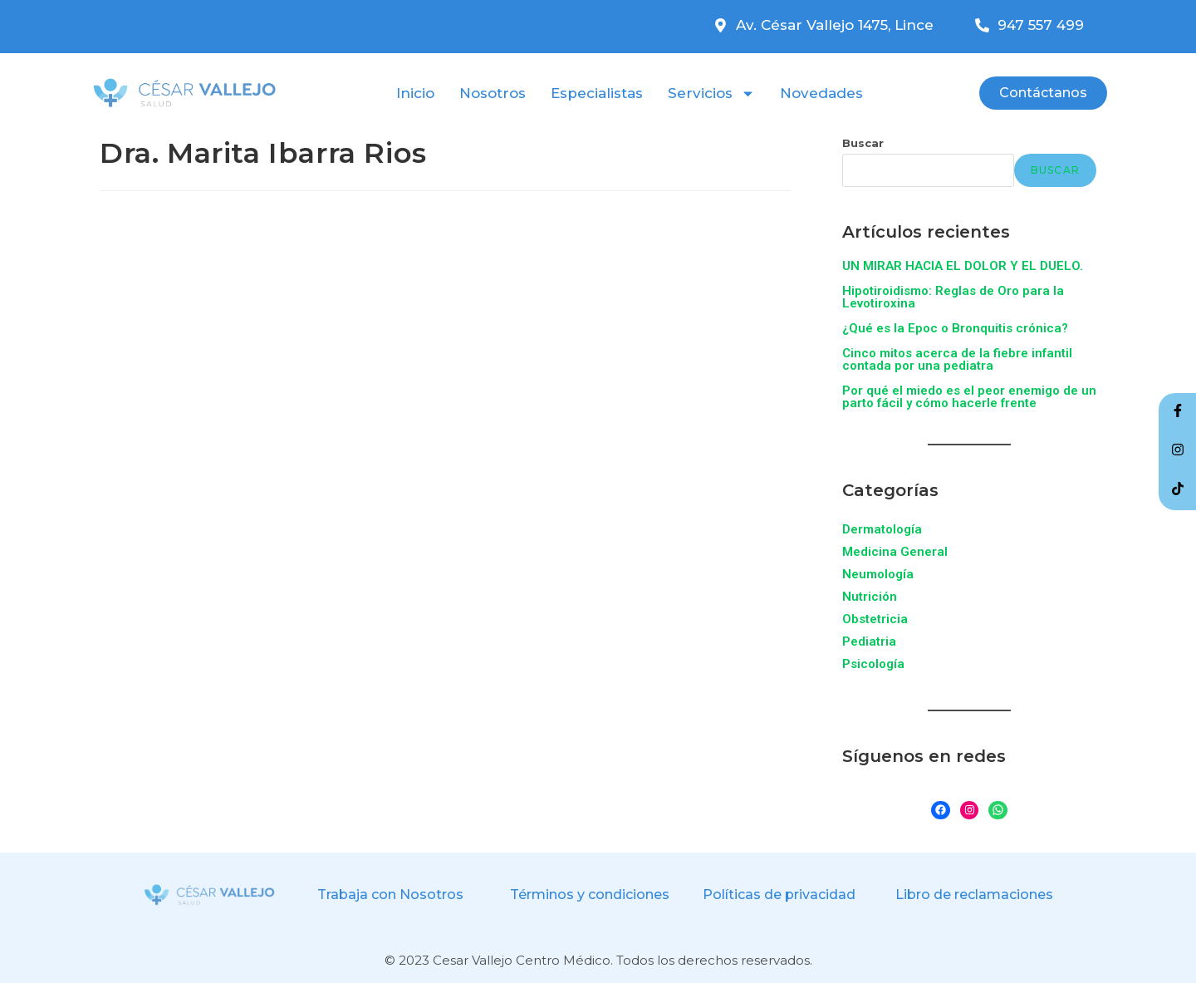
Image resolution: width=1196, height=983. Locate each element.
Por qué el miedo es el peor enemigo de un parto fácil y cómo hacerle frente (969, 396)
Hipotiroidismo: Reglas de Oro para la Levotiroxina (953, 297)
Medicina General (895, 551)
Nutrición (869, 596)
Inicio (415, 93)
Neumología (878, 574)
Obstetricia (875, 619)
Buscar (863, 143)
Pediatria (869, 641)
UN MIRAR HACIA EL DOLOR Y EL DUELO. (962, 265)
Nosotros (492, 93)
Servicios (711, 93)
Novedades (821, 93)
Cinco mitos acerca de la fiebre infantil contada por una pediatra (957, 359)
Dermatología (882, 529)
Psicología (873, 663)
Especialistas (597, 93)
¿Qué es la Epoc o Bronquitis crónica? (955, 328)
